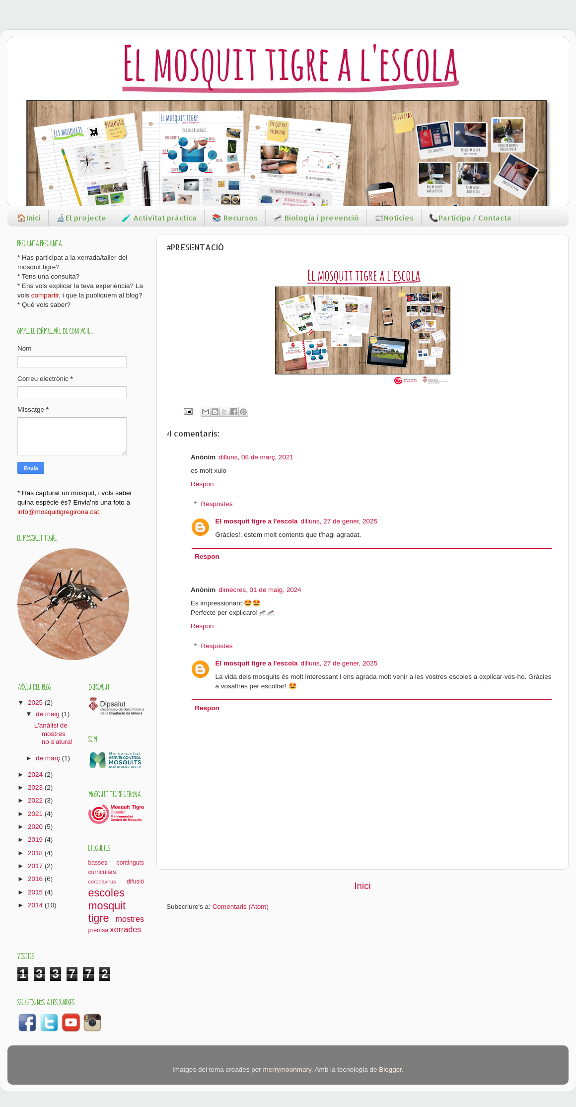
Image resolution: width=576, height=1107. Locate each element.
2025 (36, 702)
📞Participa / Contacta (470, 217)
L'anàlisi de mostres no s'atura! (53, 733)
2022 (36, 800)
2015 (36, 892)
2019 (36, 839)
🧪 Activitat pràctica (159, 217)
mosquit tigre (107, 912)
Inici (362, 886)
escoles (106, 892)
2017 (36, 866)
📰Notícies (394, 217)
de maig (49, 714)
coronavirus (102, 882)
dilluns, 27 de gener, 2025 (339, 521)
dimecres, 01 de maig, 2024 (259, 589)
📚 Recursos (235, 217)
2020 (36, 826)
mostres (129, 918)
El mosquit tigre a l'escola (257, 521)
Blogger (390, 1069)
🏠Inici (29, 217)
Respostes (217, 504)
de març (49, 758)
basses (97, 862)
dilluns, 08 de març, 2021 (255, 457)
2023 (36, 787)
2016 (36, 879)
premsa (98, 930)
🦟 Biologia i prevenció (316, 217)
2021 (36, 813)
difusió (135, 881)
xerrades (125, 929)
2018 (36, 853)
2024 (36, 774)
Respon (202, 484)
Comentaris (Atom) (241, 906)
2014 (36, 905)
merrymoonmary (287, 1069)
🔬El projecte (81, 217)
